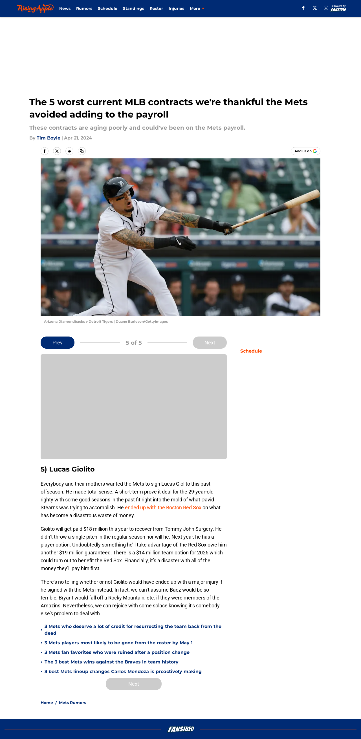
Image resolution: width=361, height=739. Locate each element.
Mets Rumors (72, 702)
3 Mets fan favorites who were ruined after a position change (117, 652)
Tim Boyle (48, 138)
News (65, 8)
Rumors (84, 8)
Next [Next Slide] (209, 343)
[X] (314, 8)
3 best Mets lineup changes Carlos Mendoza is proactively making (123, 671)
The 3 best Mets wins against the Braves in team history (112, 662)
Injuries (176, 8)
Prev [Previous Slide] (57, 343)
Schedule (107, 8)
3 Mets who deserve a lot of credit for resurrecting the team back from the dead (133, 630)
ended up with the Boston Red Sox (163, 507)
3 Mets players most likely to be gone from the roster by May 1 (119, 642)
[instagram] (326, 8)
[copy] (82, 151)
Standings (133, 8)
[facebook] (303, 8)
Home (47, 702)
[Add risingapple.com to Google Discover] (305, 151)
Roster (156, 8)
